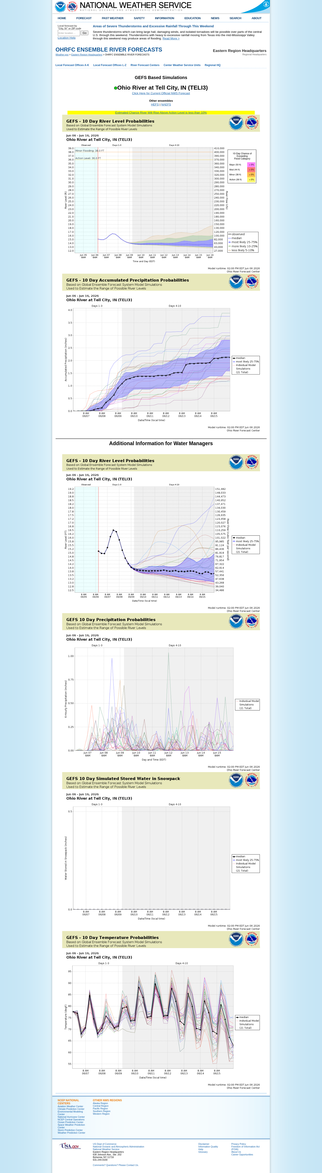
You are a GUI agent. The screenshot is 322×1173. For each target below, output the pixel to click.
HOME (62, 18)
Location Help (67, 37)
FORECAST (83, 18)
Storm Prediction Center (70, 1130)
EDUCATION (192, 18)
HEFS (155, 104)
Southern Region (102, 1111)
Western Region (101, 1113)
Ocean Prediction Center (71, 1122)
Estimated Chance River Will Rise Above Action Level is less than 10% (161, 112)
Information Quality (208, 1146)
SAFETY (139, 18)
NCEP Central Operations (71, 1119)
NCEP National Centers (68, 1102)
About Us (236, 1152)
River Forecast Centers (145, 65)
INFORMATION (164, 18)
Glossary (203, 1152)
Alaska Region (100, 1103)
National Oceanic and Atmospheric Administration (118, 1146)
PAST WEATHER (112, 18)
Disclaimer (203, 1144)
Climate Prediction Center (71, 1109)
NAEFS (166, 104)
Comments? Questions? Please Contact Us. (116, 1165)
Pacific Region (100, 1108)
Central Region (101, 1106)
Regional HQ (212, 65)
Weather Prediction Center (71, 1132)
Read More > (171, 38)
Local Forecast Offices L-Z (109, 65)
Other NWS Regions (107, 1100)
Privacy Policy (238, 1144)
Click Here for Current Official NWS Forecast (161, 93)
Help (200, 1149)
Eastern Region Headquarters (86, 54)
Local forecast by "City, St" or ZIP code (69, 27)
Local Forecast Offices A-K (72, 65)
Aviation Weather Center (70, 1106)
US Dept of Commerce (104, 1144)
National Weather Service (106, 1149)
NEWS (215, 18)
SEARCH (235, 18)
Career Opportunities (242, 1154)
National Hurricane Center (71, 1117)
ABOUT (257, 18)
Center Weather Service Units (182, 65)
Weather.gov (62, 54)
